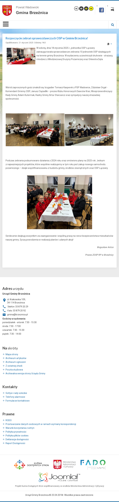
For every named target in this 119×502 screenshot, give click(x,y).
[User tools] (109, 44)
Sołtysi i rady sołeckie (16, 393)
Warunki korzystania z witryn (20, 428)
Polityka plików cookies (17, 435)
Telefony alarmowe (15, 397)
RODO (9, 420)
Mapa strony (12, 354)
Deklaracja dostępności (17, 439)
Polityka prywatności (16, 431)
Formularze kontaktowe (18, 400)
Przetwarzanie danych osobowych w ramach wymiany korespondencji (41, 424)
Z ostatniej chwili (14, 366)
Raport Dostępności (15, 443)
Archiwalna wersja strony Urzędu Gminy (25, 373)
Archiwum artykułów (16, 358)
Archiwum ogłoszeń (16, 362)
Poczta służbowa (14, 369)
